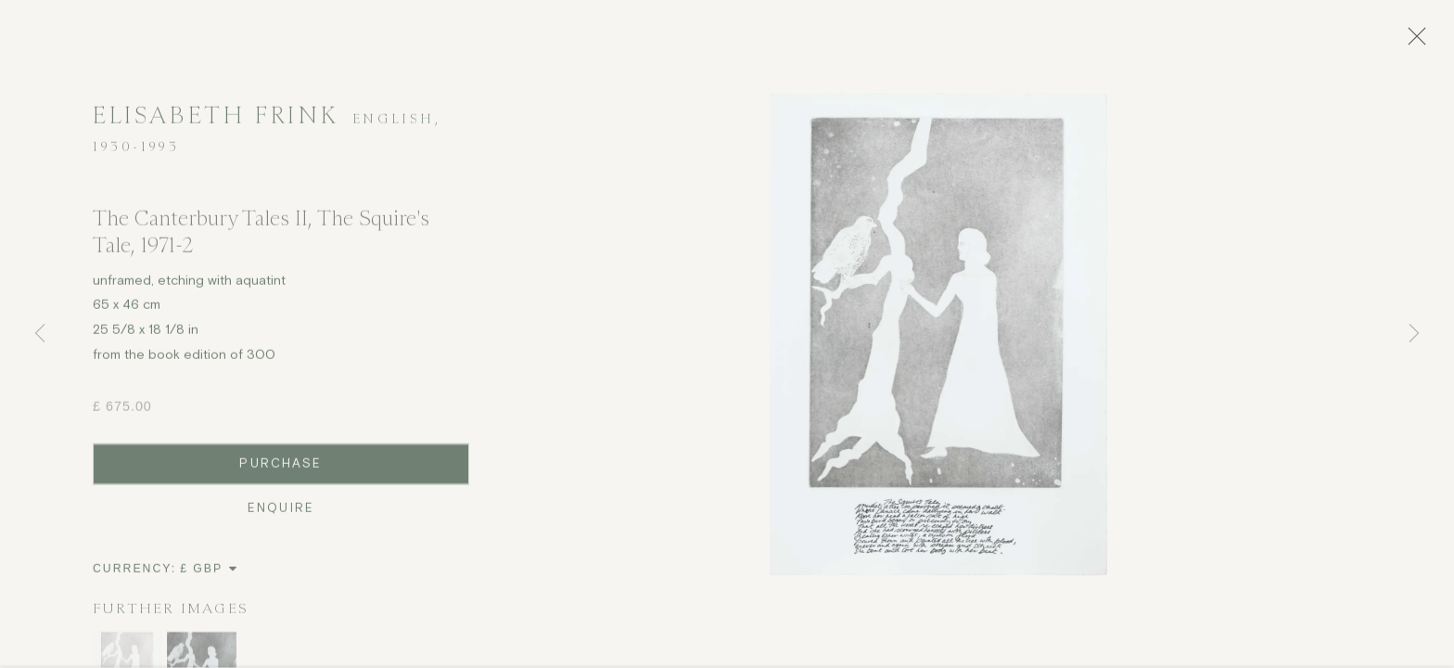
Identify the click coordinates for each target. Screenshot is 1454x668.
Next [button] (1414, 334)
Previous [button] (40, 334)
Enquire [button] (281, 515)
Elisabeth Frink (215, 122)
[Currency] (209, 576)
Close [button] (1421, 42)
